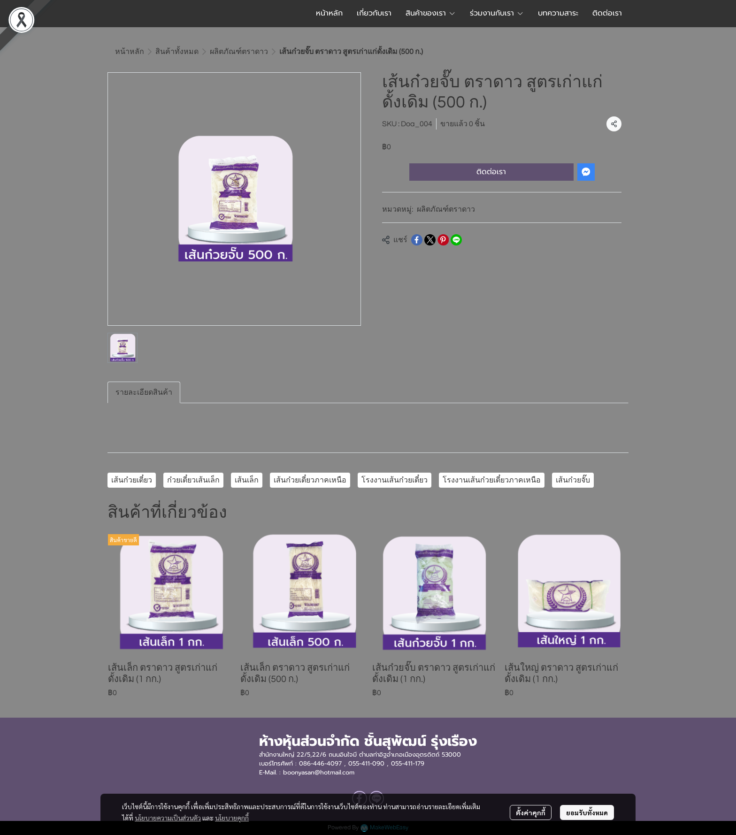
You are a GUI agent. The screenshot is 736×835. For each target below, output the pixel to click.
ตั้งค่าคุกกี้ (530, 812)
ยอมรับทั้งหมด (587, 812)
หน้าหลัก (129, 51)
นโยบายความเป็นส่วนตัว (168, 817)
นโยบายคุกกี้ (232, 817)
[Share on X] (430, 239)
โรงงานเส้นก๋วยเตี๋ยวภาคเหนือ (492, 480)
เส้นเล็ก (247, 480)
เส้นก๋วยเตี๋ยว (131, 480)
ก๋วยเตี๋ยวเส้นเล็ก (193, 480)
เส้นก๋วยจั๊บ (573, 480)
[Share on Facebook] (416, 239)
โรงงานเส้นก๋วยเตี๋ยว (394, 480)
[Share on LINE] (456, 239)
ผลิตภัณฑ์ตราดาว (239, 51)
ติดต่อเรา (491, 171)
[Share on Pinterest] (443, 239)
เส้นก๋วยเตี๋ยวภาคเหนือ (310, 480)
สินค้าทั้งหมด (177, 51)
